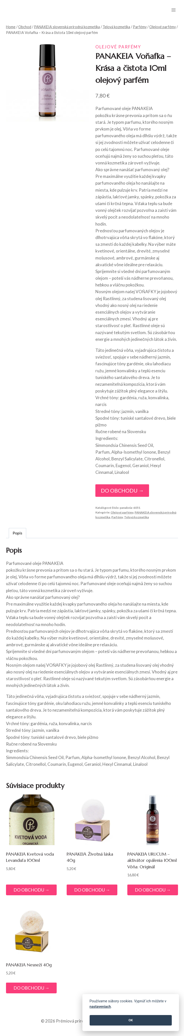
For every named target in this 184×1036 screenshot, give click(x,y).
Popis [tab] (17, 533)
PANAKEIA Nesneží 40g (29, 965)
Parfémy (117, 517)
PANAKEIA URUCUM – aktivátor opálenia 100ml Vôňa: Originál (152, 860)
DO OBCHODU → (122, 490)
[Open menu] (173, 10)
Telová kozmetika (136, 517)
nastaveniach (100, 1007)
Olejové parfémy (118, 46)
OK (131, 1020)
